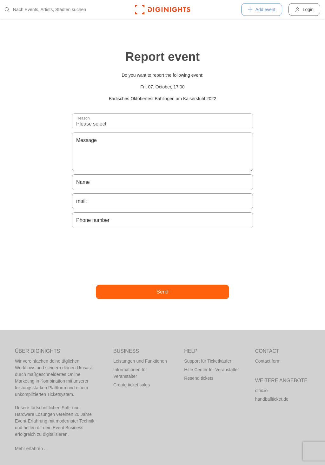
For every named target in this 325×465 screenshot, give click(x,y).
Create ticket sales (131, 384)
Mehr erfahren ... (31, 448)
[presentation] (162, 256)
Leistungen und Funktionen (140, 361)
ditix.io (261, 390)
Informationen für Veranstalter (130, 373)
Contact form (268, 361)
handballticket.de (272, 399)
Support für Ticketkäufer (207, 361)
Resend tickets (198, 378)
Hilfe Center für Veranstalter (211, 369)
